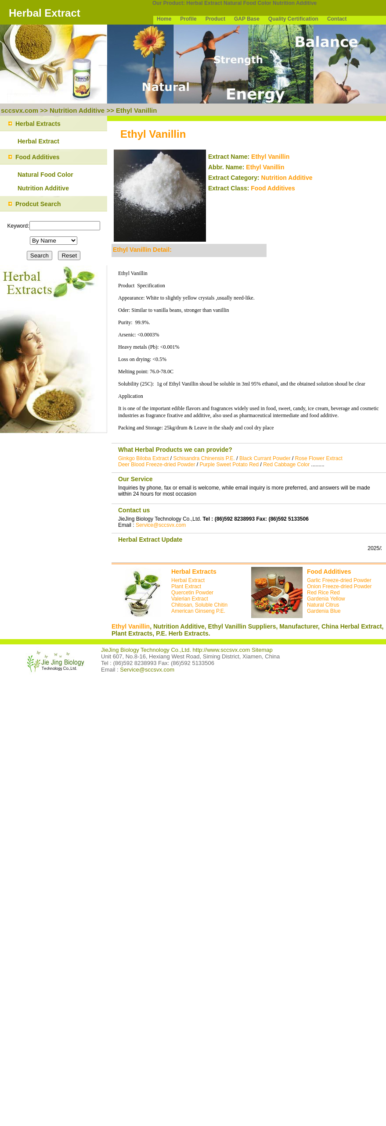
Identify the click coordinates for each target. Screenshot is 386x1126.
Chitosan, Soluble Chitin (199, 605)
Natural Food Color (247, 3)
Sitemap (262, 650)
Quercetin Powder (192, 593)
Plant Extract (186, 586)
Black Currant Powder (265, 458)
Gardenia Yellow (326, 599)
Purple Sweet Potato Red (229, 464)
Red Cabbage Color (286, 464)
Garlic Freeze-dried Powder (339, 580)
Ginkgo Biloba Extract (143, 458)
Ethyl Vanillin (136, 110)
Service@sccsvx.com (161, 525)
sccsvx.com (19, 110)
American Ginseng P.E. (198, 611)
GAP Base (247, 19)
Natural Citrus (323, 605)
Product (215, 19)
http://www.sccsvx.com (221, 650)
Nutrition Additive (295, 3)
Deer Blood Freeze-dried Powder (156, 464)
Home (164, 19)
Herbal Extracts (193, 571)
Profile (188, 19)
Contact (337, 19)
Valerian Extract (189, 599)
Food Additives (273, 188)
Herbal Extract (204, 3)
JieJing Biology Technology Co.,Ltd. (147, 650)
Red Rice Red (323, 593)
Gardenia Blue (324, 611)
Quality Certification (293, 19)
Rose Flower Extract (319, 458)
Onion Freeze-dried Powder (339, 586)
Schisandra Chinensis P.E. (204, 458)
